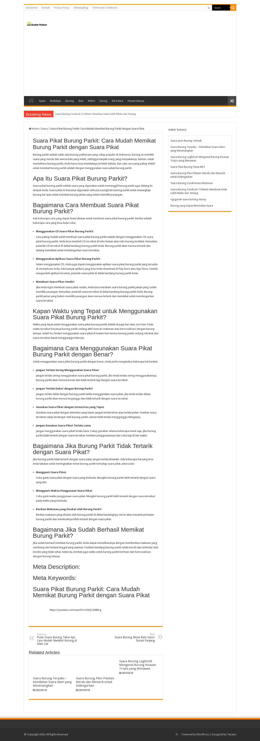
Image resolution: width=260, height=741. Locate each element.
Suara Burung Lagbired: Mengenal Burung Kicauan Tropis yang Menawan (137, 664)
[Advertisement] (130, 61)
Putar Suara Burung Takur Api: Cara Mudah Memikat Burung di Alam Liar (58, 639)
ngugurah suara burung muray (188, 199)
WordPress (202, 734)
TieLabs (231, 734)
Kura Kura (117, 100)
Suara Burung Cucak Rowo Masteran (74, 113)
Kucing (103, 100)
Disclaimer (32, 7)
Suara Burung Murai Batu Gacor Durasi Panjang (134, 637)
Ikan (80, 100)
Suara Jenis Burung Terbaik (186, 140)
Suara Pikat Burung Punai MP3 (187, 166)
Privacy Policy (61, 7)
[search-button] (233, 8)
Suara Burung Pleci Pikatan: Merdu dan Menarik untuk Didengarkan (95, 681)
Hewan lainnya (136, 100)
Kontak (46, 7)
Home (31, 100)
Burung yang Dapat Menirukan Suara (191, 205)
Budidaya (55, 100)
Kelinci (91, 100)
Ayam (42, 100)
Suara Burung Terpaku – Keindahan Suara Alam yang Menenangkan (52, 681)
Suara (44, 128)
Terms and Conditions (104, 7)
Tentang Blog (80, 7)
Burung (69, 100)
